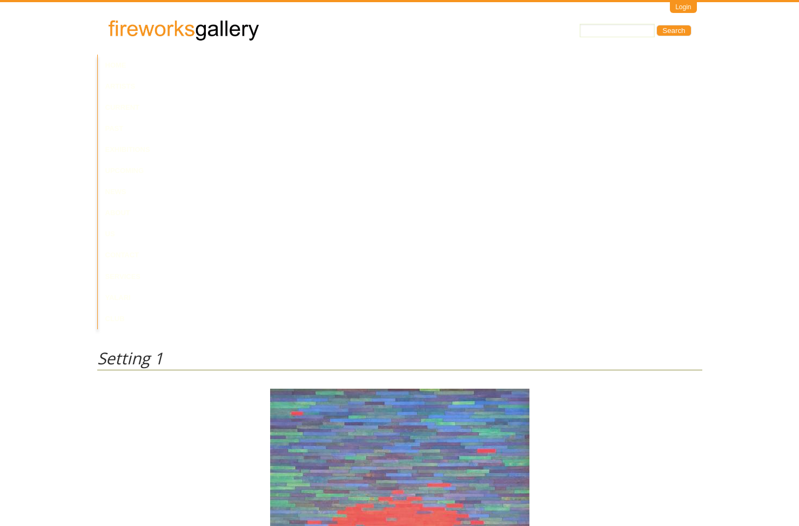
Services (490, 65)
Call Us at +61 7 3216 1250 (207, 480)
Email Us (111, 480)
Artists (152, 65)
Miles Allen (114, 408)
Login (683, 7)
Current (195, 65)
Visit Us (141, 480)
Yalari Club (542, 65)
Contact (444, 65)
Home (115, 65)
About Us (398, 65)
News (359, 65)
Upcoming (318, 65)
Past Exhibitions (255, 65)
